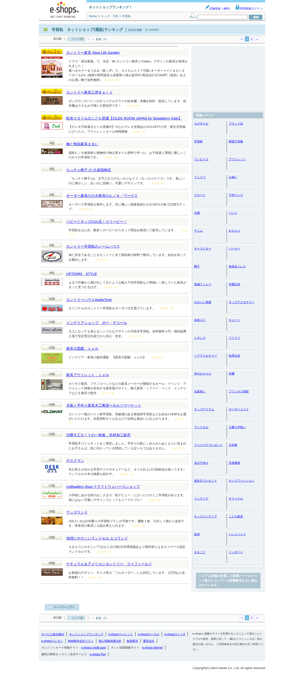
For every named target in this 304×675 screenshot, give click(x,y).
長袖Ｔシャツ (202, 284)
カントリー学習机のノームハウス (93, 246)
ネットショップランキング (86, 634)
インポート (236, 552)
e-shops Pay (98, 654)
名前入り (200, 320)
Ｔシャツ (200, 177)
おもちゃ (234, 230)
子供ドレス (236, 195)
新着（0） (102, 39)
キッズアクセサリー (241, 302)
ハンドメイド (237, 534)
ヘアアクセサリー (205, 355)
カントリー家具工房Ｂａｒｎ (89, 92)
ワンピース (201, 159)
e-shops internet (152, 647)
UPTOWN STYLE (81, 274)
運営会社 (148, 641)
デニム (198, 230)
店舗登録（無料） (218, 8)
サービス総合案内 (52, 634)
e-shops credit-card (93, 647)
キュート (234, 320)
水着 (197, 213)
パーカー (234, 248)
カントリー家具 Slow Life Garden (93, 52)
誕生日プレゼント (205, 480)
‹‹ (242, 39)
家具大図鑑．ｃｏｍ (82, 348)
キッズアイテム (204, 409)
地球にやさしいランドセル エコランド (97, 538)
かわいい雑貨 (202, 302)
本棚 (231, 373)
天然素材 (234, 463)
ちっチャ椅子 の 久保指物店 (88, 170)
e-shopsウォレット (120, 634)
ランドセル (201, 427)
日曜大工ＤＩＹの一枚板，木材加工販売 (98, 435)
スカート (200, 195)
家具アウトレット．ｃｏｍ (87, 375)
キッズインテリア (205, 516)
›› (257, 39)
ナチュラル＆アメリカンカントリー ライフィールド (109, 564)
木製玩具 (234, 284)
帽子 (197, 266)
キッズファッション (241, 480)
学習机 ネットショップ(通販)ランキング (87, 30)
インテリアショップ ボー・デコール (96, 323)
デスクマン (75, 461)
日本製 (233, 445)
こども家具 (236, 516)
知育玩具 (234, 355)
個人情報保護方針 (110, 641)
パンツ (233, 213)
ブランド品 (236, 123)
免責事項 (132, 641)
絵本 (197, 534)
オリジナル (236, 498)
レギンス (200, 338)
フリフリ (234, 338)
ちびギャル (201, 123)
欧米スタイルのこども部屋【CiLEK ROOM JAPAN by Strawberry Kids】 (124, 118)
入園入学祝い (237, 427)
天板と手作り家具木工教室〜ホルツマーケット (103, 405)
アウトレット (237, 159)
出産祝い (200, 391)
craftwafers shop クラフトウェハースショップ (103, 487)
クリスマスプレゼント (208, 445)
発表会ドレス (237, 266)
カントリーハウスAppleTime (89, 300)
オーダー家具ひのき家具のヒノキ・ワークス (102, 196)
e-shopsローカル (149, 634)
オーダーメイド (239, 409)
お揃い (233, 177)
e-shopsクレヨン (52, 641)
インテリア (201, 498)
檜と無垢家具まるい (82, 144)
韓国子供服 (236, 141)
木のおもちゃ (202, 373)
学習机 (198, 141)
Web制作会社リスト (81, 641)
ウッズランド (77, 512)
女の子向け (201, 463)
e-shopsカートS (174, 634)
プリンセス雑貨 (239, 391)
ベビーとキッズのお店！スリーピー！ (96, 222)
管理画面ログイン (249, 8)
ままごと (200, 552)
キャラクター (202, 248)
